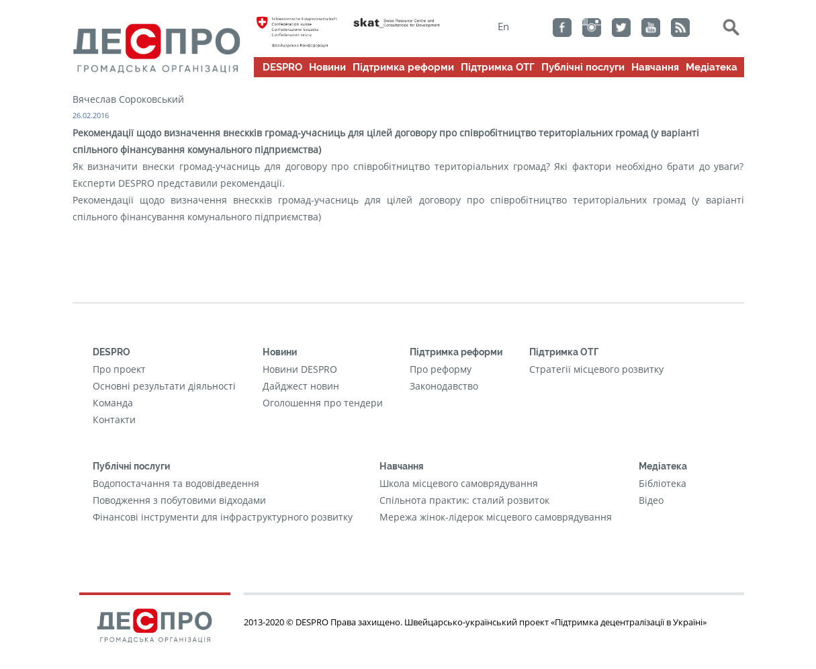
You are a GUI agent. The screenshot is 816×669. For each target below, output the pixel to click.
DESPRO (282, 67)
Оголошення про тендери (323, 402)
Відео (651, 500)
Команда (113, 402)
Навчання (655, 67)
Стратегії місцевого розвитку (596, 369)
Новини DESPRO (300, 369)
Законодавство (444, 386)
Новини (327, 67)
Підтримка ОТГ (498, 67)
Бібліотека (662, 483)
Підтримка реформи (403, 67)
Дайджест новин (301, 386)
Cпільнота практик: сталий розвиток (464, 500)
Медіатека (711, 67)
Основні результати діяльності (164, 386)
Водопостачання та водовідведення (176, 483)
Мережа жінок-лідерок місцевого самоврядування (495, 516)
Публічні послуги (583, 67)
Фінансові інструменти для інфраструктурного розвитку (223, 516)
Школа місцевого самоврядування (458, 483)
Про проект (119, 369)
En (503, 26)
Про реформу (440, 369)
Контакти (114, 419)
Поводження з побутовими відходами (179, 500)
